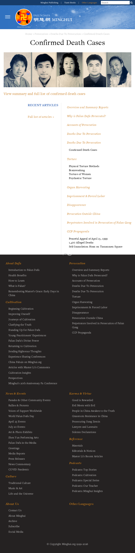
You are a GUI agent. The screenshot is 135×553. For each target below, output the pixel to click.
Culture (11, 476)
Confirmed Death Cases (96, 33)
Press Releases (16, 458)
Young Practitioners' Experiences (27, 335)
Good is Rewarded (82, 400)
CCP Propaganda (78, 231)
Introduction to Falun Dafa (24, 269)
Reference (76, 439)
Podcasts (75, 463)
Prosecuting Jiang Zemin (86, 421)
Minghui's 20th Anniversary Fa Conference (32, 383)
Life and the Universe (20, 493)
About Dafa (13, 263)
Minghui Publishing (50, 2)
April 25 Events (16, 421)
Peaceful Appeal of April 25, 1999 (88, 238)
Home (28, 33)
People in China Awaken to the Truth (93, 410)
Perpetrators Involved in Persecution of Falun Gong (99, 222)
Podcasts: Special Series (85, 480)
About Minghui (17, 515)
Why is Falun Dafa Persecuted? (86, 116)
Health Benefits (17, 275)
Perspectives (15, 378)
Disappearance (76, 205)
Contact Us (14, 510)
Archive (12, 521)
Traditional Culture (19, 483)
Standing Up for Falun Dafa (24, 330)
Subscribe (14, 526)
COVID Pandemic (18, 469)
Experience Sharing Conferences (27, 356)
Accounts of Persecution (82, 125)
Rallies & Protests (18, 405)
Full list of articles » (41, 117)
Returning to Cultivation (22, 346)
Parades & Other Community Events (29, 400)
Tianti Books (70, 2)
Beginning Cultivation (20, 308)
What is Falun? (16, 285)
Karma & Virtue (80, 393)
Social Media (15, 531)
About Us (12, 504)
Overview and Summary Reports (87, 107)
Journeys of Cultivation (21, 319)
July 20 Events (16, 426)
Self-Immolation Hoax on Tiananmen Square (96, 246)
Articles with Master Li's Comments (29, 367)
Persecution (41, 33)
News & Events (16, 393)
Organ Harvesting (78, 187)
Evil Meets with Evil (83, 405)
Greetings (14, 448)
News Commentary (19, 464)
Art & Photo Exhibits (20, 432)
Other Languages (89, 2)
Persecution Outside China (83, 214)
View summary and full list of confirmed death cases (44, 93)
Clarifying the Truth (19, 324)
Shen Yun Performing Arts (23, 437)
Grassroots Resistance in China (90, 416)
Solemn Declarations (84, 432)
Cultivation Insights (19, 372)
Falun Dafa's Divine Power (23, 340)
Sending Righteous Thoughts (24, 351)
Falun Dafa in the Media (22, 442)
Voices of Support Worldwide (25, 410)
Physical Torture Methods (84, 166)
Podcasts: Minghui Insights (87, 491)
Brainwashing (77, 170)
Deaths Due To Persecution (65, 33)
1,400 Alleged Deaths (81, 242)
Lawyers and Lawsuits (85, 426)
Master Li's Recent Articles (87, 456)
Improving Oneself (19, 314)
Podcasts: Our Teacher (85, 485)
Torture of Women (80, 174)
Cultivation (13, 302)
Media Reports (16, 453)
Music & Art (15, 488)
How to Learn (16, 280)
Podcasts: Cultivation (84, 475)
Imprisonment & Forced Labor (86, 196)
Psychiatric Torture (80, 178)
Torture (72, 159)
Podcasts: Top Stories (84, 469)
